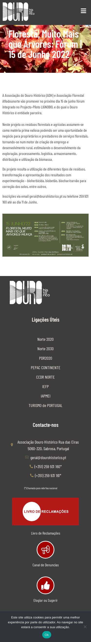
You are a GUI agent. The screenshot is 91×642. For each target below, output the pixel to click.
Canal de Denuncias (46, 564)
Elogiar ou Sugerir (45, 600)
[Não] (85, 626)
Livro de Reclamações (45, 533)
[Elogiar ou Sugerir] (45, 585)
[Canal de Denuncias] (45, 550)
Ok (47, 635)
